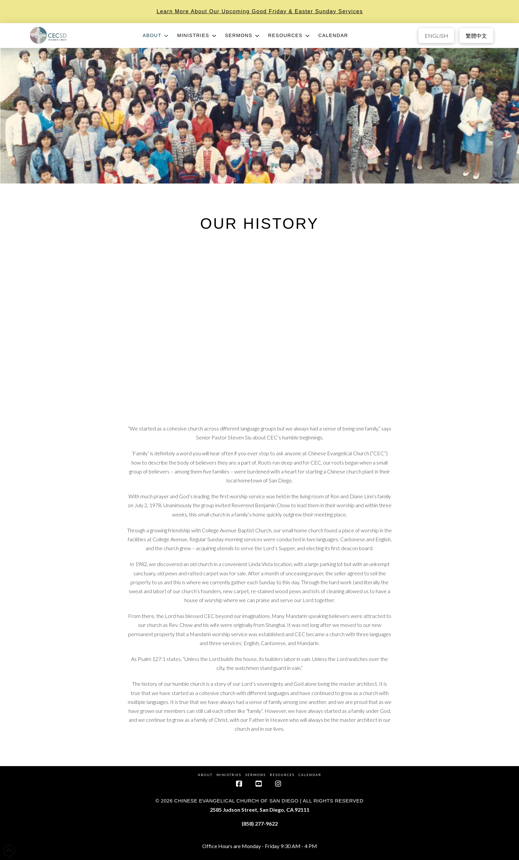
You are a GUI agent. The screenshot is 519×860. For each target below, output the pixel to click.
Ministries (228, 775)
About (205, 775)
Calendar (310, 775)
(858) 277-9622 (260, 823)
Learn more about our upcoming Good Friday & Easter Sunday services (260, 11)
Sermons (255, 775)
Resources (282, 775)
